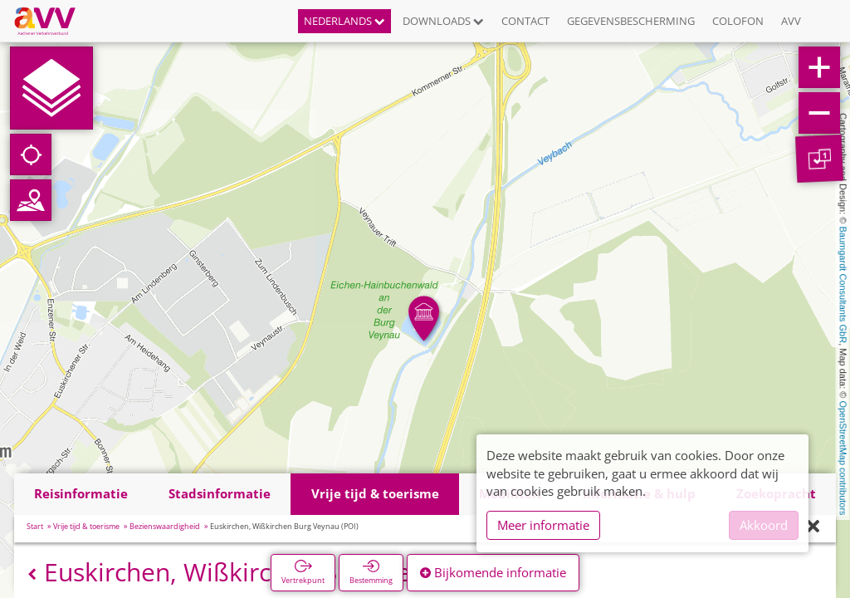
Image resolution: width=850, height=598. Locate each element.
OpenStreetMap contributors (843, 457)
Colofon (738, 20)
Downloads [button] (443, 20)
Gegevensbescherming (631, 20)
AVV (791, 20)
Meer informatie (543, 525)
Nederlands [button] (344, 20)
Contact (525, 20)
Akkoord (764, 525)
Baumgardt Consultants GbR (843, 285)
